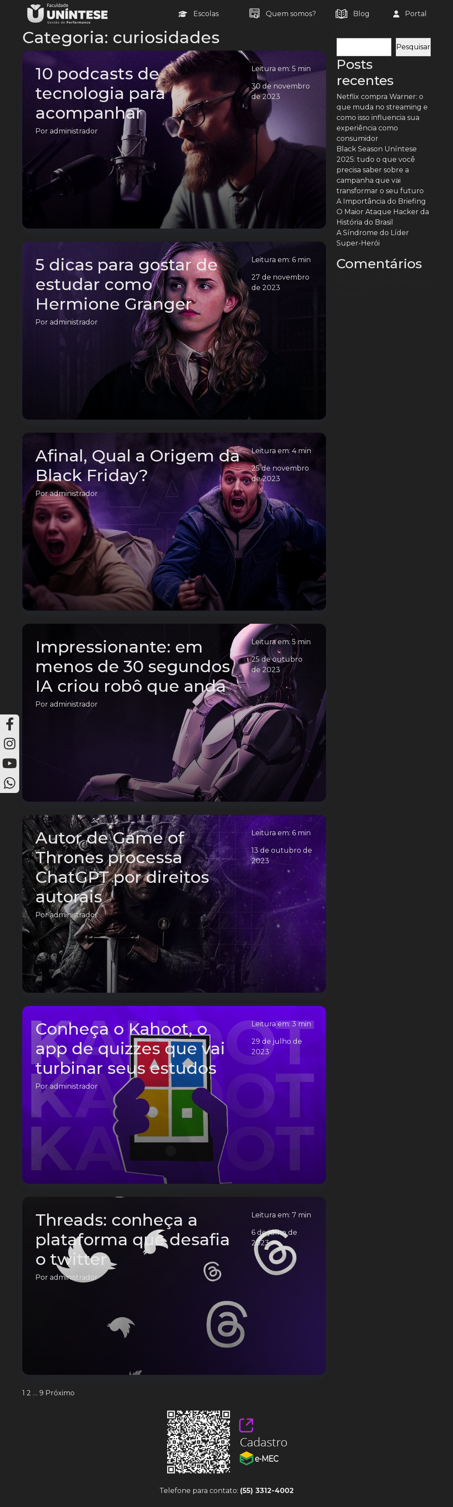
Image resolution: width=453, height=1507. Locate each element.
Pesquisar (353, 32)
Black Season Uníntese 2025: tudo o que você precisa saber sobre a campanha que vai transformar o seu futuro (380, 170)
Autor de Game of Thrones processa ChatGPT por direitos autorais (122, 867)
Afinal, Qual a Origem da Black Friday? (137, 465)
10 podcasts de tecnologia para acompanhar (100, 93)
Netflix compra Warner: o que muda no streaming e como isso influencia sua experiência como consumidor (382, 117)
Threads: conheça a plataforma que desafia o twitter (132, 1239)
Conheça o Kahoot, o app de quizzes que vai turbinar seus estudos (130, 1048)
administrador (74, 131)
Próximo (60, 1393)
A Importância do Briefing (381, 201)
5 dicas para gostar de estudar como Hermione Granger (126, 284)
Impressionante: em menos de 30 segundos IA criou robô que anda (132, 666)
